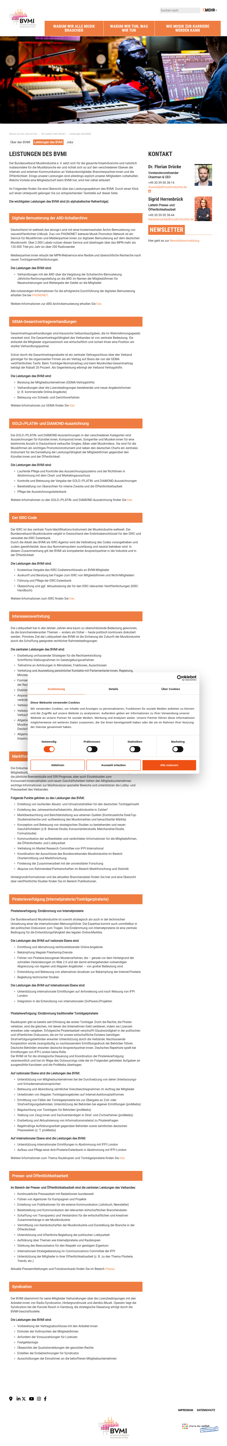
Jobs (70, 142)
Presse (109, 1269)
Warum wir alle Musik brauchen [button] (74, 28)
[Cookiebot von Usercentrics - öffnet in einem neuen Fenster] (179, 678)
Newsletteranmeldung (184, 240)
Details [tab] (113, 689)
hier (98, 304)
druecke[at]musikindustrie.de (167, 187)
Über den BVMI (20, 142)
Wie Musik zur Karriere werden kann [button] (187, 28)
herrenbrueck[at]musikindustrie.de (171, 219)
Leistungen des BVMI (80, 134)
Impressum (185, 1410)
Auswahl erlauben (113, 765)
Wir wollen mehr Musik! (53, 134)
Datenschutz (206, 1410)
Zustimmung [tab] (56, 689)
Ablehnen (57, 765)
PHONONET (40, 295)
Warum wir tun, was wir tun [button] (129, 28)
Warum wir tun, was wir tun (23, 134)
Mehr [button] (211, 10)
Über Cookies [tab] (170, 689)
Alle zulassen (169, 765)
